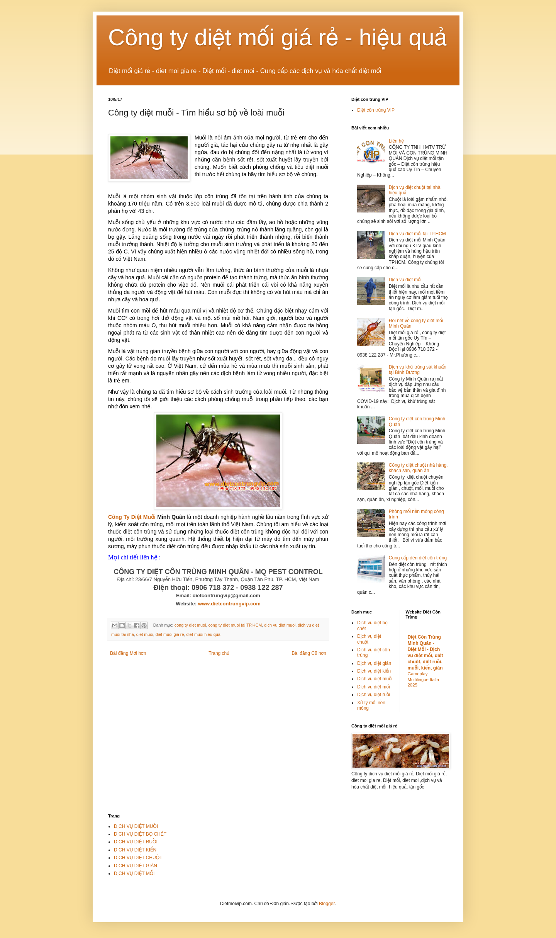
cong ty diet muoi (190, 625)
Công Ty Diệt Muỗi (132, 517)
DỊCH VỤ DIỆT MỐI (134, 873)
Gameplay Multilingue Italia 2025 (423, 679)
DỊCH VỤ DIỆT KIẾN (135, 850)
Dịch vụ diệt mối (405, 279)
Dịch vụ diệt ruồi (373, 694)
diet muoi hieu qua (203, 634)
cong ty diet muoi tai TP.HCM (235, 625)
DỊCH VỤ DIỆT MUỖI (136, 826)
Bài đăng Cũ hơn (309, 653)
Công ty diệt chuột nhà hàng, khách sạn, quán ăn (418, 467)
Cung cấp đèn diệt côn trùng (418, 558)
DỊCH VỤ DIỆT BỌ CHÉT (140, 834)
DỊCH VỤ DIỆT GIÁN (135, 865)
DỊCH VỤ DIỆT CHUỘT (138, 857)
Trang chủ (218, 653)
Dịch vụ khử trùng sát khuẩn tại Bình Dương (417, 369)
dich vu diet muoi (279, 625)
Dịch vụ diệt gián (374, 663)
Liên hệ (396, 141)
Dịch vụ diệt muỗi (374, 678)
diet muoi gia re (170, 634)
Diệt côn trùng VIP (376, 110)
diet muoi (144, 634)
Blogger (327, 903)
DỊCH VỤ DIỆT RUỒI (136, 842)
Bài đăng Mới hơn (128, 653)
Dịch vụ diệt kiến (374, 671)
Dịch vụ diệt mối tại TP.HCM (417, 233)
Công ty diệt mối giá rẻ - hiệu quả (277, 37)
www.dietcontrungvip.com (229, 604)
